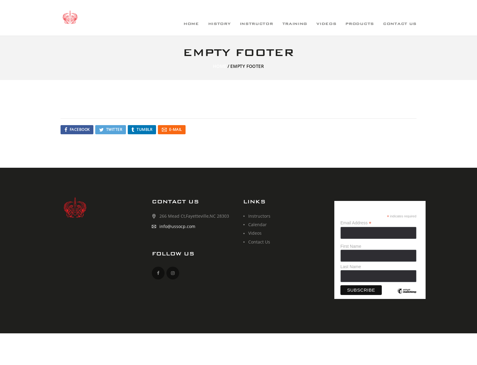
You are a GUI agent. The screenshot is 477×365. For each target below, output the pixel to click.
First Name (350, 246)
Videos (255, 233)
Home (219, 66)
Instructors (259, 216)
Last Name (350, 266)
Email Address (355, 223)
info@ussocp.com (177, 226)
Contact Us (259, 242)
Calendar (257, 224)
